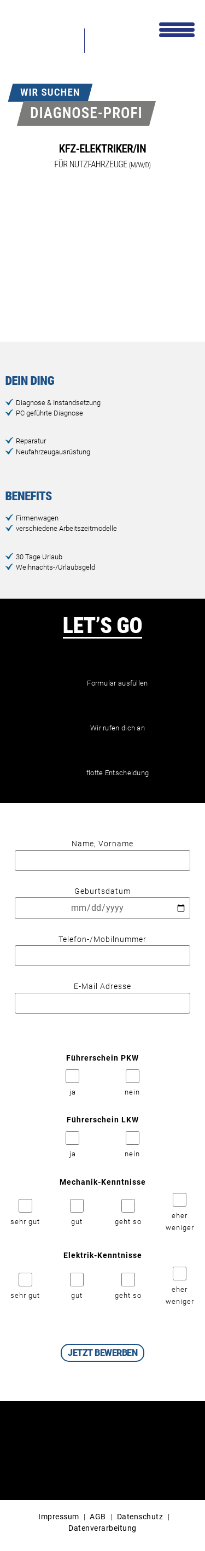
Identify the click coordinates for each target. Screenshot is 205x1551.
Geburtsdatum (102, 900)
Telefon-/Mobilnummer (102, 948)
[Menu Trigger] (177, 28)
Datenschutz (140, 1516)
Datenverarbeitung (102, 1528)
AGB (98, 1516)
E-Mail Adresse (102, 995)
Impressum (58, 1516)
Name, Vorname (102, 852)
